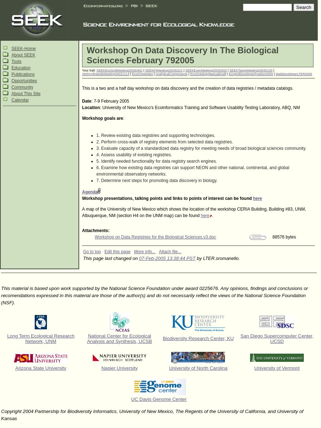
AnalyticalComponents (171, 74)
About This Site (25, 93)
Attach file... (170, 251)
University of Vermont (277, 368)
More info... (144, 251)
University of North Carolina (198, 368)
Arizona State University (40, 368)
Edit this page (117, 251)
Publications (23, 74)
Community (22, 87)
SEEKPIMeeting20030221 (164, 70)
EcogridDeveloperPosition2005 (251, 74)
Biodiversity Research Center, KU (198, 338)
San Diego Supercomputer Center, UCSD (276, 338)
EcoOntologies (142, 74)
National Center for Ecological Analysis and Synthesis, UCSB (119, 338)
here (257, 198)
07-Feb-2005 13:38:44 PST (167, 258)
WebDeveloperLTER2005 (294, 74)
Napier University (119, 368)
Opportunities (24, 80)
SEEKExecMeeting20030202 (206, 70)
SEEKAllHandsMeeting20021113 (105, 74)
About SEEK (23, 55)
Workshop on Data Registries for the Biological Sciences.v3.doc (155, 237)
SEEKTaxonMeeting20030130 (251, 70)
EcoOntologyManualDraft (208, 74)
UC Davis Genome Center (159, 399)
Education (20, 67)
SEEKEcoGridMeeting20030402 (119, 70)
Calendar (20, 100)
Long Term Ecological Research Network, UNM (41, 338)
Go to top (92, 251)
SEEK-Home (23, 48)
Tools (16, 61)
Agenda (90, 192)
